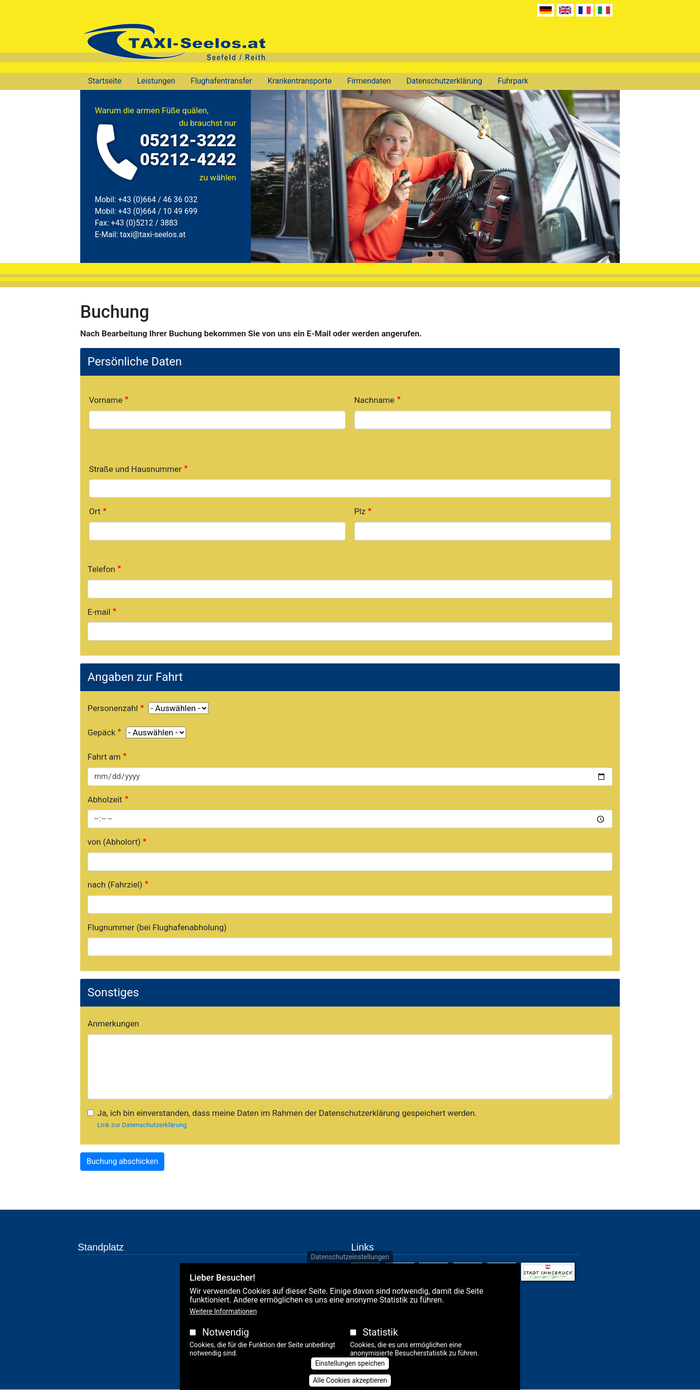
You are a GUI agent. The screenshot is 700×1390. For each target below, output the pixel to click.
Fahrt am (104, 757)
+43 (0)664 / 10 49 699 (157, 211)
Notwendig (225, 1332)
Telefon (101, 569)
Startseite (105, 81)
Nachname (374, 400)
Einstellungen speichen (350, 1363)
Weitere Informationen (223, 1311)
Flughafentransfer (221, 81)
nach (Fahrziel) (115, 884)
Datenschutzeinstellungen (350, 1257)
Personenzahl (113, 708)
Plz (360, 511)
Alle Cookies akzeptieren (350, 1380)
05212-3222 (188, 141)
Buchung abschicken (122, 1161)
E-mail (99, 612)
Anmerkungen (113, 1023)
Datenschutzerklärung (444, 81)
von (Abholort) (114, 842)
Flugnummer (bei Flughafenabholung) (157, 927)
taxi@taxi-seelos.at (153, 234)
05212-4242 (188, 160)
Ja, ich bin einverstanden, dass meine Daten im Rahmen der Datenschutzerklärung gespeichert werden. (287, 1113)
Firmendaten (369, 81)
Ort (95, 511)
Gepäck (101, 732)
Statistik (380, 1332)
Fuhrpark (513, 81)
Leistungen (156, 81)
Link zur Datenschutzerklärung (142, 1125)
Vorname (105, 400)
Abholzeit (105, 799)
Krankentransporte (299, 81)
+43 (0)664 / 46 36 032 (157, 199)
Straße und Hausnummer (135, 469)
